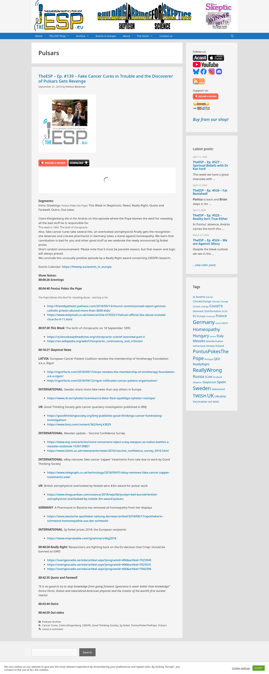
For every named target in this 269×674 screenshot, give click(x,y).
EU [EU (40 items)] (194, 316)
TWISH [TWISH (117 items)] (199, 396)
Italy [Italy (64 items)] (220, 335)
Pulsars (162, 625)
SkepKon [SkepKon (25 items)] (197, 382)
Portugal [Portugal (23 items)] (208, 359)
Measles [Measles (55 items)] (199, 341)
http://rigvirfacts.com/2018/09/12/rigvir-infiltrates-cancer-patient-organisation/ (102, 381)
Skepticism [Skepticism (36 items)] (209, 382)
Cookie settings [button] (241, 668)
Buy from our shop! (210, 119)
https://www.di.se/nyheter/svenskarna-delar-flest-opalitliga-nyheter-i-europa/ (101, 398)
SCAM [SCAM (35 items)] (208, 377)
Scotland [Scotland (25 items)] (217, 377)
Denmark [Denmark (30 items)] (198, 311)
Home (38, 36)
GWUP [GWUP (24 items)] (224, 323)
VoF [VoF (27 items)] (210, 401)
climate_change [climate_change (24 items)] (201, 306)
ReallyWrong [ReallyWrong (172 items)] (207, 370)
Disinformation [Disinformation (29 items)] (212, 311)
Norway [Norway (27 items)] (210, 345)
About (126, 36)
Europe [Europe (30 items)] (201, 316)
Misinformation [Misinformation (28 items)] (214, 341)
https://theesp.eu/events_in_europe (87, 267)
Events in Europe (106, 36)
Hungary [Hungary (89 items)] (201, 335)
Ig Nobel (125, 625)
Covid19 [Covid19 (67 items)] (216, 306)
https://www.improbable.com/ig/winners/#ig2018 (81, 538)
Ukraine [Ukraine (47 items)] (220, 396)
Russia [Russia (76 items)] (198, 376)
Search (87, 652)
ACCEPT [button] (259, 668)
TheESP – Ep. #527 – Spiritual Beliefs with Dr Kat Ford (210, 165)
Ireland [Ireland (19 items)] (213, 336)
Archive (84, 36)
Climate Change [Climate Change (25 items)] (220, 301)
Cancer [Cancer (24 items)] (209, 297)
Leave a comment (52, 629)
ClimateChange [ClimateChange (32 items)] (202, 301)
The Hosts (146, 36)
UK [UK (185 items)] (210, 395)
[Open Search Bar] (232, 36)
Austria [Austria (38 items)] (200, 297)
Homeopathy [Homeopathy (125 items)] (206, 329)
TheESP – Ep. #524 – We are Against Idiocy (210, 242)
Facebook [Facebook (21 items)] (210, 316)
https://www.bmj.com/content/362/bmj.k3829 (79, 424)
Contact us (166, 36)
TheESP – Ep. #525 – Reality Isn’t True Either (210, 217)
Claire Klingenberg (70, 625)
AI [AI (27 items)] (194, 297)
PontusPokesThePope (144, 625)
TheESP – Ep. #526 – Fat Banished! (210, 192)
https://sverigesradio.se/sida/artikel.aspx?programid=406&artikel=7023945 (99, 560)
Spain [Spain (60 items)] (221, 382)
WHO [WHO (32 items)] (216, 401)
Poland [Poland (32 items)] (219, 345)
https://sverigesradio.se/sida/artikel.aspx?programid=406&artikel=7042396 (99, 569)
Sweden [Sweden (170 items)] (202, 388)
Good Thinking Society (105, 625)
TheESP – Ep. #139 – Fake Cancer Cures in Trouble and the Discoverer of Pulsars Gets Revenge (105, 78)
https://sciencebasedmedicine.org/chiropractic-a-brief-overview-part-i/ (96, 337)
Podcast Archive (51, 621)
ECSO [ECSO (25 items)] (224, 311)
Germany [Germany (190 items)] (204, 322)
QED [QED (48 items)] (217, 359)
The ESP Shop (61, 36)
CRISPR (86, 625)
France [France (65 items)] (221, 315)
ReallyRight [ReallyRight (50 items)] (201, 364)
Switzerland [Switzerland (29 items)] (218, 389)
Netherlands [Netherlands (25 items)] (199, 345)
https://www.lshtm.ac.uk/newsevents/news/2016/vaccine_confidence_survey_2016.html (108, 451)
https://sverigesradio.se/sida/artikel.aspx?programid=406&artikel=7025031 (99, 564)
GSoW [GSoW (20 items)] (218, 323)
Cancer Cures (50, 625)
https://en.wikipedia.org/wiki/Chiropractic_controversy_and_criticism (95, 341)
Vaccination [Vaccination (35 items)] (200, 401)
